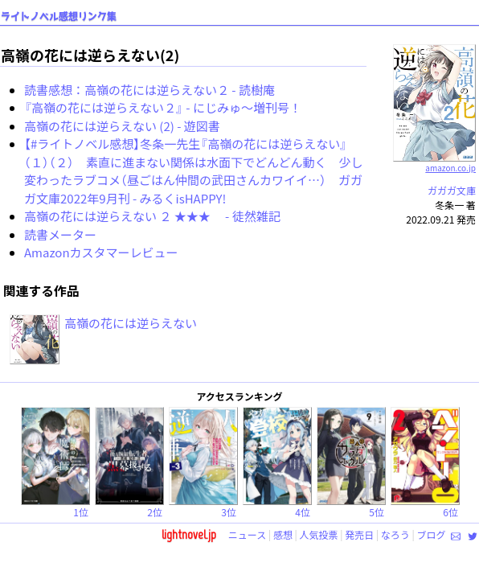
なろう (395, 534)
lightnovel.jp (189, 534)
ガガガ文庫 (452, 190)
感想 (283, 534)
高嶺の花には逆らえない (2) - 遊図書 (122, 125)
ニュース (247, 534)
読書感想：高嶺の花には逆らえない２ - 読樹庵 (149, 89)
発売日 (359, 534)
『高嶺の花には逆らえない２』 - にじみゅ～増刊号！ (162, 107)
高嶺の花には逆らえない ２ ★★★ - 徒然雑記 (152, 215)
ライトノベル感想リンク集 (59, 16)
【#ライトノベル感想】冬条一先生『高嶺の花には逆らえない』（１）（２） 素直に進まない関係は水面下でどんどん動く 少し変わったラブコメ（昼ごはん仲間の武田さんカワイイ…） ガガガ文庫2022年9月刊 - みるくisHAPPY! (193, 171)
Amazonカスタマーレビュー (101, 252)
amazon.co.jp (434, 162)
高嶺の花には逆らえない (130, 322)
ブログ (430, 534)
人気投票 (319, 534)
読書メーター (60, 234)
